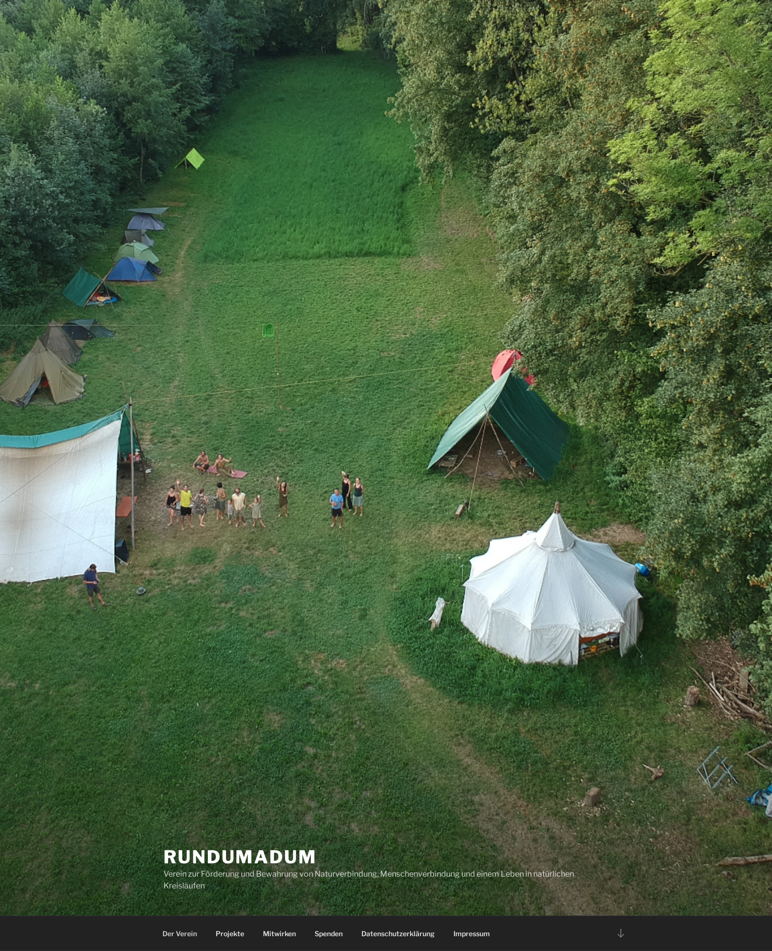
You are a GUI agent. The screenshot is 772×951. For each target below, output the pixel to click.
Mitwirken (279, 933)
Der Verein (179, 933)
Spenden (329, 933)
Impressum (471, 933)
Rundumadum (240, 857)
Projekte (230, 933)
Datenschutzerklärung (398, 933)
